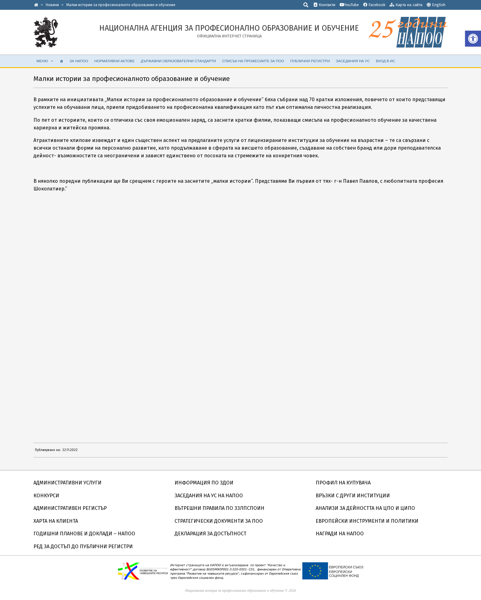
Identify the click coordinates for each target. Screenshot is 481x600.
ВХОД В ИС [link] (385, 61)
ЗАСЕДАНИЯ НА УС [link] (353, 61)
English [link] (438, 4)
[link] (473, 39)
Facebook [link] (374, 4)
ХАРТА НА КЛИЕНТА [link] (55, 521)
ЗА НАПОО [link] (79, 61)
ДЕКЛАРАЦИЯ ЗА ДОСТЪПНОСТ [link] (210, 534)
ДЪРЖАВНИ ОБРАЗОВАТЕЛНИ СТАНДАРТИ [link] (178, 61)
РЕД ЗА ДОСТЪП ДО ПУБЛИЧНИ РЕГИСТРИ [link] (83, 546)
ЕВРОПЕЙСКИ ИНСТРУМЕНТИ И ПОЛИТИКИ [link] (367, 521)
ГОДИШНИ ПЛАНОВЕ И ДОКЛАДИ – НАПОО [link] (84, 534)
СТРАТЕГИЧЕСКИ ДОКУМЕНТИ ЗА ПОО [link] (219, 521)
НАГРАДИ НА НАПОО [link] (340, 534)
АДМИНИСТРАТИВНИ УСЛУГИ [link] (67, 483)
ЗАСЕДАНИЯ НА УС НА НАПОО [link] (209, 496)
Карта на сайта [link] (406, 4)
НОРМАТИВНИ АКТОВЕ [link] (114, 61)
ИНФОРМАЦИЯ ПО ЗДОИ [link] (204, 483)
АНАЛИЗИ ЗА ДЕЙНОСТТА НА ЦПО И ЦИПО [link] (365, 508)
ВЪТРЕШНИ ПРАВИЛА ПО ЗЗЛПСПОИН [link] (219, 508)
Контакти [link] (324, 4)
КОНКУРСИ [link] (46, 496)
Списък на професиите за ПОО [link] (253, 61)
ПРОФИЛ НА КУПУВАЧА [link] (343, 483)
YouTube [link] (349, 4)
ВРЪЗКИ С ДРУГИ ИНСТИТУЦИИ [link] (353, 496)
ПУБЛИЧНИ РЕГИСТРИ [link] (310, 61)
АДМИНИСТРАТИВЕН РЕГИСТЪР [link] (70, 508)
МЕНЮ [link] (45, 61)
